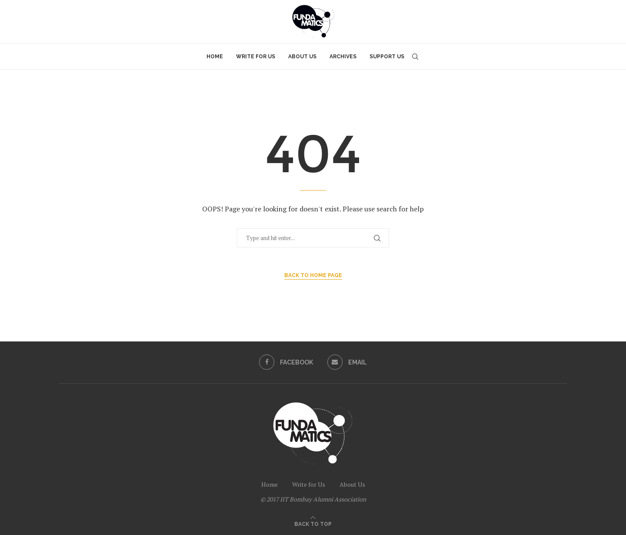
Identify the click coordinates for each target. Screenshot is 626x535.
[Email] (347, 362)
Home (214, 57)
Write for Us (255, 57)
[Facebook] (286, 362)
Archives (343, 57)
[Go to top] (313, 523)
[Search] (415, 56)
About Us (302, 57)
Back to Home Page (313, 275)
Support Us (387, 57)
